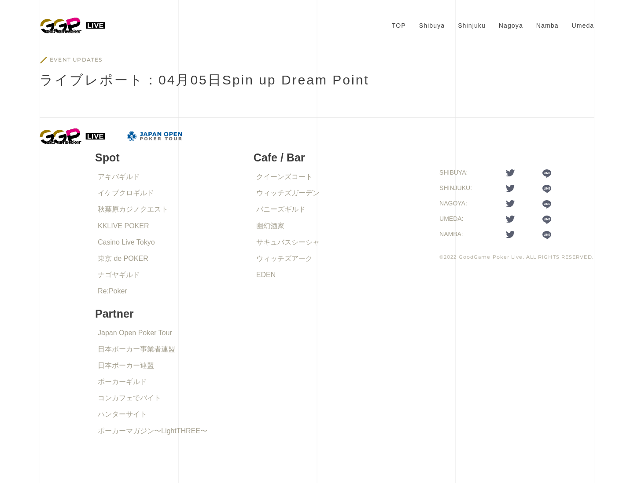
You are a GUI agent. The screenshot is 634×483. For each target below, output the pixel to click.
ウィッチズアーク (284, 258)
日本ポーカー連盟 (126, 365)
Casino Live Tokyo (126, 242)
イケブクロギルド (126, 193)
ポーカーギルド (122, 381)
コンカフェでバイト (129, 398)
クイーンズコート (284, 176)
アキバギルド (119, 176)
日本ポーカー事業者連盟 (136, 349)
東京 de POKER (123, 258)
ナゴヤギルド (119, 274)
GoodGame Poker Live (491, 257)
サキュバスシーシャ (288, 242)
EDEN (266, 274)
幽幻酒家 (270, 226)
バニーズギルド (281, 209)
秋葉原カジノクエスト (133, 209)
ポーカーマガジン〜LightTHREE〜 (152, 431)
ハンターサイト (122, 414)
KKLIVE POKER (123, 226)
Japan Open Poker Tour (135, 333)
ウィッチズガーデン (288, 193)
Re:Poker (112, 291)
